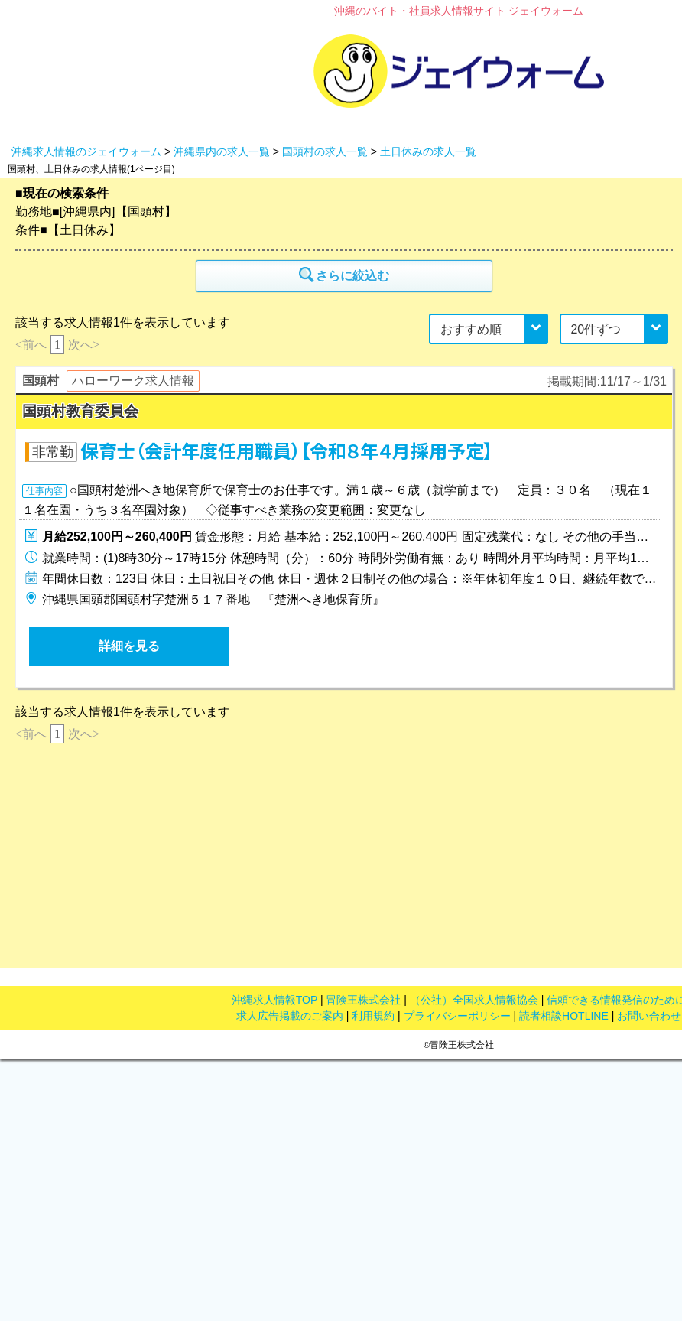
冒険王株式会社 (363, 1000)
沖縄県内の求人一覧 (222, 151)
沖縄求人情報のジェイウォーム (86, 151)
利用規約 (373, 1016)
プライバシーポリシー (457, 1016)
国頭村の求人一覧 (325, 151)
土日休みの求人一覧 (428, 151)
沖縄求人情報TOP (274, 1000)
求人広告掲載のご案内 (289, 1016)
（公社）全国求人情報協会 (474, 1000)
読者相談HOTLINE (564, 1016)
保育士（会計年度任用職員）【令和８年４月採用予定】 (286, 452)
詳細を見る (129, 645)
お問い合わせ (649, 1016)
